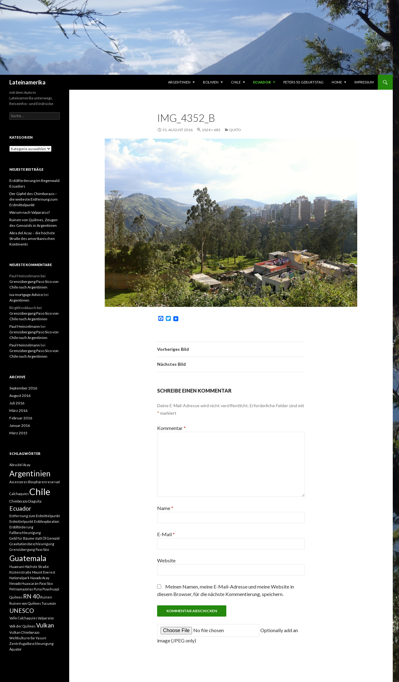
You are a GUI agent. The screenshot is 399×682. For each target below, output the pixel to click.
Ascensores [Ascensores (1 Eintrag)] (18, 482)
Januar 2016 (19, 425)
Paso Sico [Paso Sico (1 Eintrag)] (46, 583)
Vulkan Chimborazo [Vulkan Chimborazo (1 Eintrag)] (24, 632)
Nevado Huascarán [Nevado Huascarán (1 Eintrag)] (24, 583)
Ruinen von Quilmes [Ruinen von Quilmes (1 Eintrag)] (25, 603)
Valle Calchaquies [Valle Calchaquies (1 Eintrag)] (23, 618)
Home (337, 82)
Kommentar (171, 428)
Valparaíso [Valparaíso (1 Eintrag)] (46, 618)
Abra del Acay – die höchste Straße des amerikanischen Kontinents (32, 238)
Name (165, 508)
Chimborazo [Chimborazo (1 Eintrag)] (18, 501)
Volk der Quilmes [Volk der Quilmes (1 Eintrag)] (22, 626)
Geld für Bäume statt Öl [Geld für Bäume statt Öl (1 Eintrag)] (27, 538)
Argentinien (179, 82)
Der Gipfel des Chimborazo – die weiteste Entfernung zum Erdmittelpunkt (33, 199)
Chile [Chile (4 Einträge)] (39, 491)
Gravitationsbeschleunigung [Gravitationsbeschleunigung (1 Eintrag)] (31, 544)
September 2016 (23, 388)
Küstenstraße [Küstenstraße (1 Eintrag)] (20, 572)
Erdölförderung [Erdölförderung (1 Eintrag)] (21, 527)
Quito (235, 129)
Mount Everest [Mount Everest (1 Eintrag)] (43, 572)
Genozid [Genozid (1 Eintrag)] (53, 538)
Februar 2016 (20, 418)
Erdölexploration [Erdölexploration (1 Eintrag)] (46, 521)
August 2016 (20, 395)
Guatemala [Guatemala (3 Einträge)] (27, 558)
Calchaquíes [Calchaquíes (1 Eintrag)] (19, 494)
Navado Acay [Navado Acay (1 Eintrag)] (39, 578)
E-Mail (166, 534)
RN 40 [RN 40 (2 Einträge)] (31, 596)
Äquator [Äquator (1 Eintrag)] (15, 649)
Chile (236, 82)
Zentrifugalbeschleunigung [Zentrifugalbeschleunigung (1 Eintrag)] (31, 643)
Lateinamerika (27, 82)
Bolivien (211, 82)
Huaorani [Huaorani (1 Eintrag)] (16, 567)
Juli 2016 (16, 403)
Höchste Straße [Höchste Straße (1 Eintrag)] (37, 567)
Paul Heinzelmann (24, 326)
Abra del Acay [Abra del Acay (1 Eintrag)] (19, 465)
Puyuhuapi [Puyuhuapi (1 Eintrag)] (50, 589)
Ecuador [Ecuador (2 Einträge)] (20, 508)
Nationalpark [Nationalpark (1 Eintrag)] (19, 578)
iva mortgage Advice (26, 294)
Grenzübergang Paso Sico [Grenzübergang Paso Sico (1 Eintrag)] (29, 549)
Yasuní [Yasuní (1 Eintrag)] (41, 638)
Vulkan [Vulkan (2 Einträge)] (45, 625)
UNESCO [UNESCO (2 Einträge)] (21, 610)
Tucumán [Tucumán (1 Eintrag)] (48, 603)
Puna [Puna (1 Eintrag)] (38, 589)
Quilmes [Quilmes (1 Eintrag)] (15, 597)
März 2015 (18, 433)
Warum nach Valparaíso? (29, 212)
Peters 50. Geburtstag (303, 82)
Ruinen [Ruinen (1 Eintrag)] (46, 597)
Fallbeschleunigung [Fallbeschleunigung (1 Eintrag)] (25, 533)
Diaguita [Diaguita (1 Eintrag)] (34, 501)
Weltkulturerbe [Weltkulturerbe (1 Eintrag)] (22, 638)
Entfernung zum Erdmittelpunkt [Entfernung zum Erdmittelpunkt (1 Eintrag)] (34, 516)
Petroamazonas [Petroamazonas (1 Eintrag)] (21, 589)
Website (166, 560)
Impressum (364, 82)
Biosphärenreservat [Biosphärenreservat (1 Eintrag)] (44, 482)
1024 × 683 (211, 129)
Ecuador (262, 82)
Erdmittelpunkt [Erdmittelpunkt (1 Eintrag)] (21, 521)
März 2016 (18, 410)
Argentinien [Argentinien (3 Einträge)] (29, 473)
